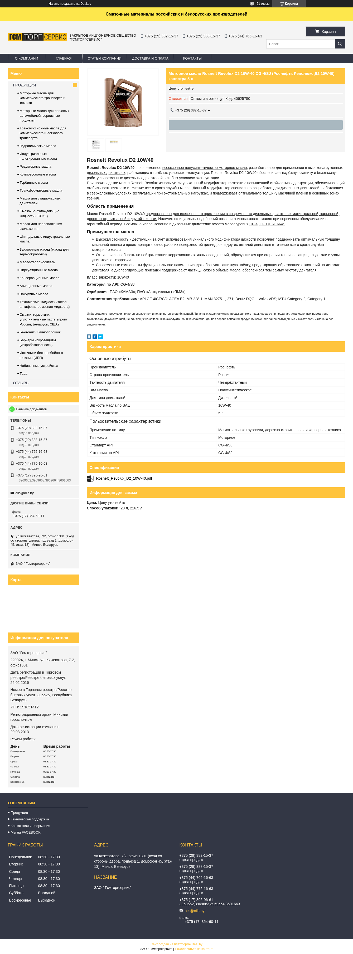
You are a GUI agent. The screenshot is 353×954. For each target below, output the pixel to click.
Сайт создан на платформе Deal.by (176, 944)
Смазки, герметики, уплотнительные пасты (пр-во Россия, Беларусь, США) (43, 319)
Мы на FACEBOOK (26, 832)
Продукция (19, 813)
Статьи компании (105, 58)
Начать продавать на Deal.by (70, 4)
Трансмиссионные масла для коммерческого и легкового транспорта (43, 133)
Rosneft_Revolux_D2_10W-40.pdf (124, 478)
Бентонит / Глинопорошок (40, 332)
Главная (64, 58)
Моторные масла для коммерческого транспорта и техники (42, 98)
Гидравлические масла (38, 146)
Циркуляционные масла (39, 270)
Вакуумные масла (34, 294)
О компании (26, 58)
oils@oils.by (25, 493)
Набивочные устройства (39, 366)
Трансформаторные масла (41, 190)
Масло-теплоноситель (37, 262)
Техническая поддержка (30, 819)
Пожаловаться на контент (193, 949)
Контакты (192, 58)
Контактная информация (30, 826)
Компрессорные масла (38, 174)
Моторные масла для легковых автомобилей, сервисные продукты (44, 115)
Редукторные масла (35, 166)
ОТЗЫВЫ (21, 383)
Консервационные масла (40, 278)
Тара (23, 374)
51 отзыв (263, 4)
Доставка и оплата (150, 58)
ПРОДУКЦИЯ (24, 85)
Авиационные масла (36, 286)
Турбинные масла (34, 182)
